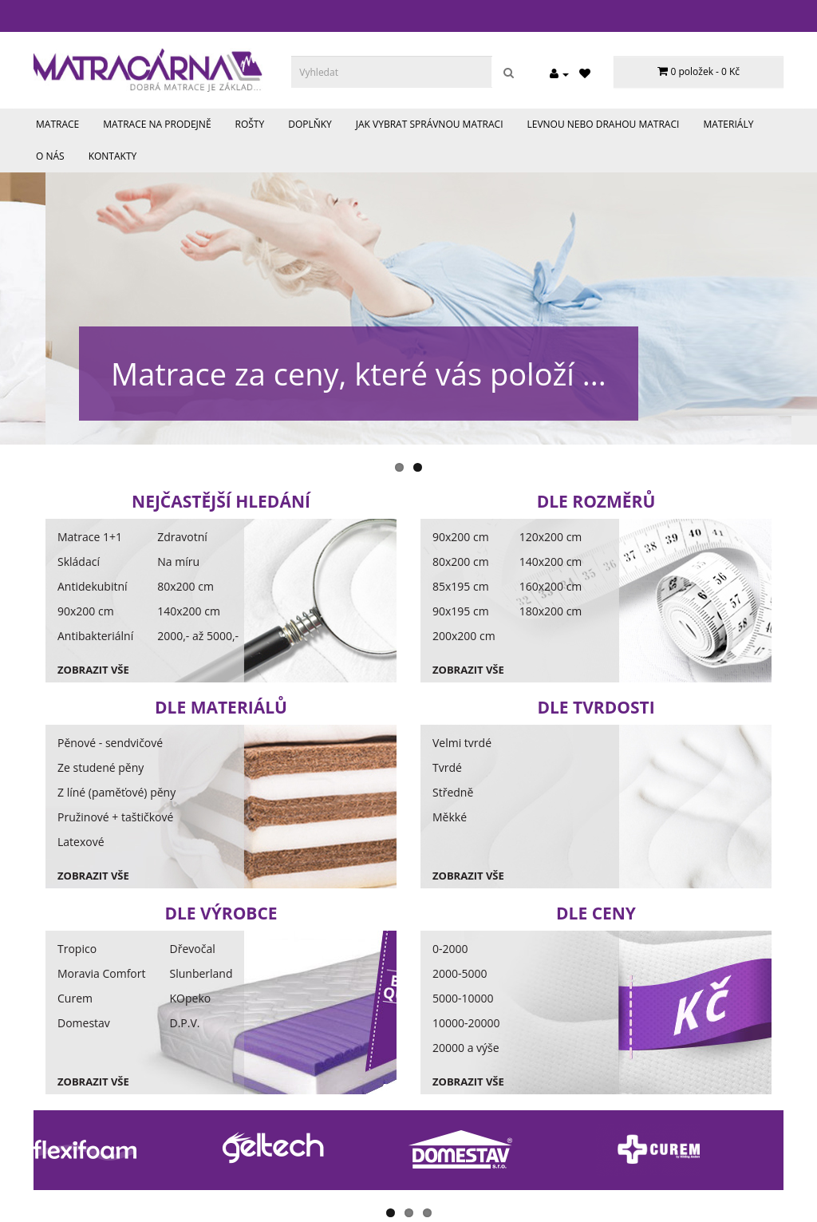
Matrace (57, 124)
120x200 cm (550, 536)
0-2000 (450, 948)
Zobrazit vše (93, 669)
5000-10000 (463, 998)
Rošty (250, 124)
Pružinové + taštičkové (115, 817)
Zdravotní (182, 536)
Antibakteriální (95, 635)
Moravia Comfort (101, 973)
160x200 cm (550, 586)
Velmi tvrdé (461, 742)
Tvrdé (447, 767)
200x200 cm (463, 635)
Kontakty (113, 156)
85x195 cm (460, 586)
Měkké (449, 817)
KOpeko (190, 998)
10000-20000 (466, 1022)
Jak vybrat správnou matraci (429, 124)
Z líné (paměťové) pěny (116, 792)
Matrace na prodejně (157, 124)
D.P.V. (185, 1022)
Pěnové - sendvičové (110, 742)
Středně (452, 792)
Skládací (78, 561)
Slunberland (201, 973)
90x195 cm (460, 611)
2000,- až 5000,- (198, 635)
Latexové (81, 841)
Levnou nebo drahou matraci (603, 124)
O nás (50, 156)
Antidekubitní (92, 586)
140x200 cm (188, 611)
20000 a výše (465, 1047)
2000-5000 (459, 973)
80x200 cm (185, 586)
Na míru (178, 561)
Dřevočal (192, 948)
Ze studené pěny (100, 767)
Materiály (728, 124)
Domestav (83, 1022)
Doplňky (310, 124)
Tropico (77, 948)
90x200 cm (85, 611)
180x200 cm (550, 611)
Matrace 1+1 (89, 536)
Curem (75, 998)
